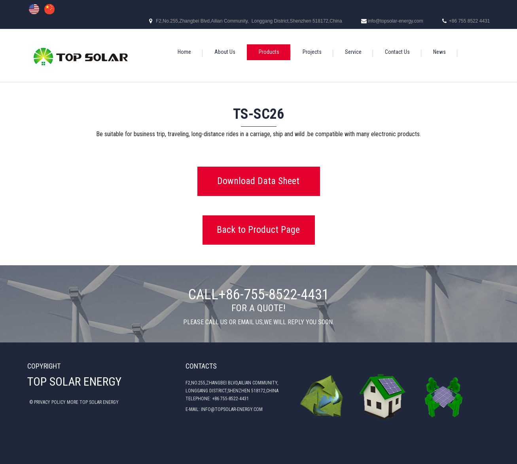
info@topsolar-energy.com (395, 21)
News (439, 52)
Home (184, 52)
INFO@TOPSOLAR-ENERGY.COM (232, 409)
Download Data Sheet (258, 180)
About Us (224, 52)
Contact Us (397, 52)
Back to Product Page (258, 229)
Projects (312, 52)
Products (269, 52)
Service (353, 52)
